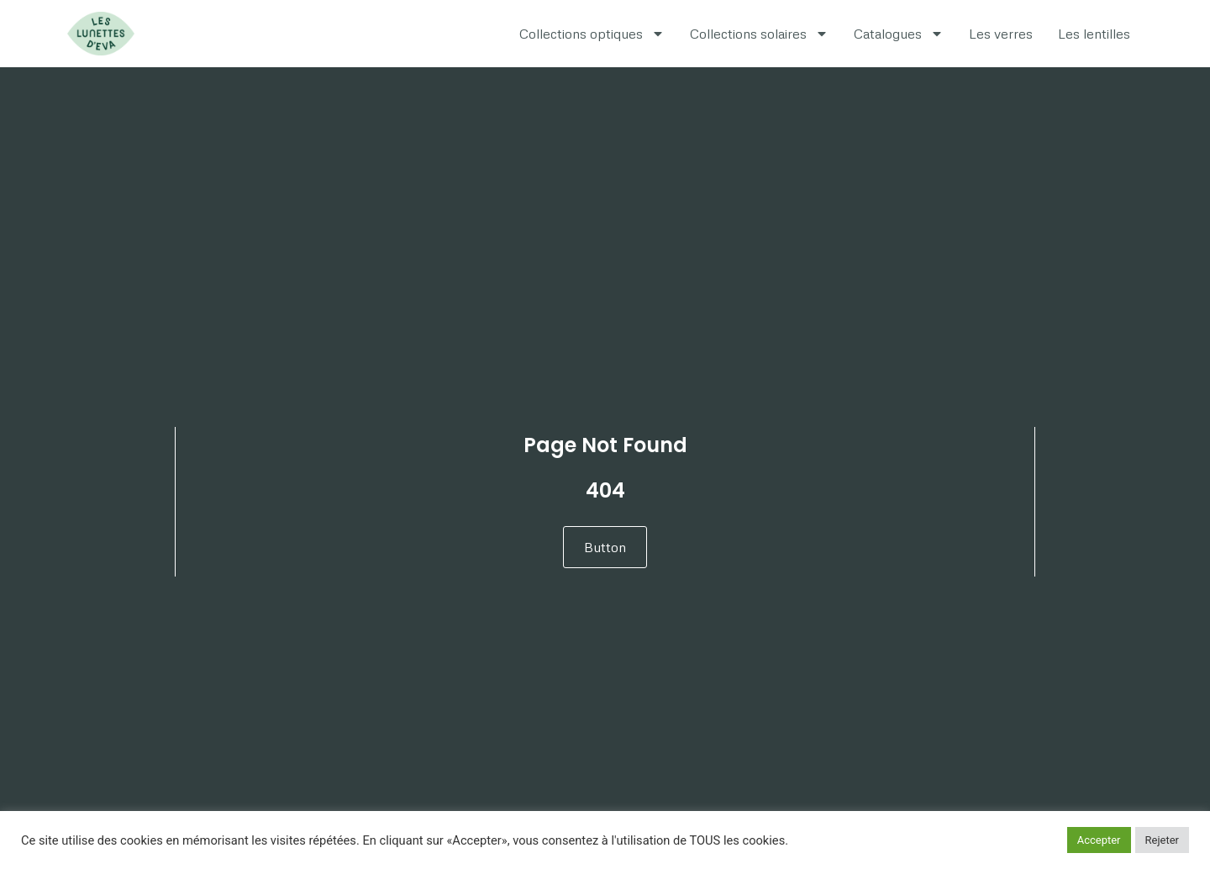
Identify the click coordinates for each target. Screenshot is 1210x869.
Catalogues (899, 33)
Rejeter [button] (1162, 840)
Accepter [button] (1099, 840)
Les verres (1001, 33)
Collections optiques (592, 33)
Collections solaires (759, 33)
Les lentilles (1094, 33)
